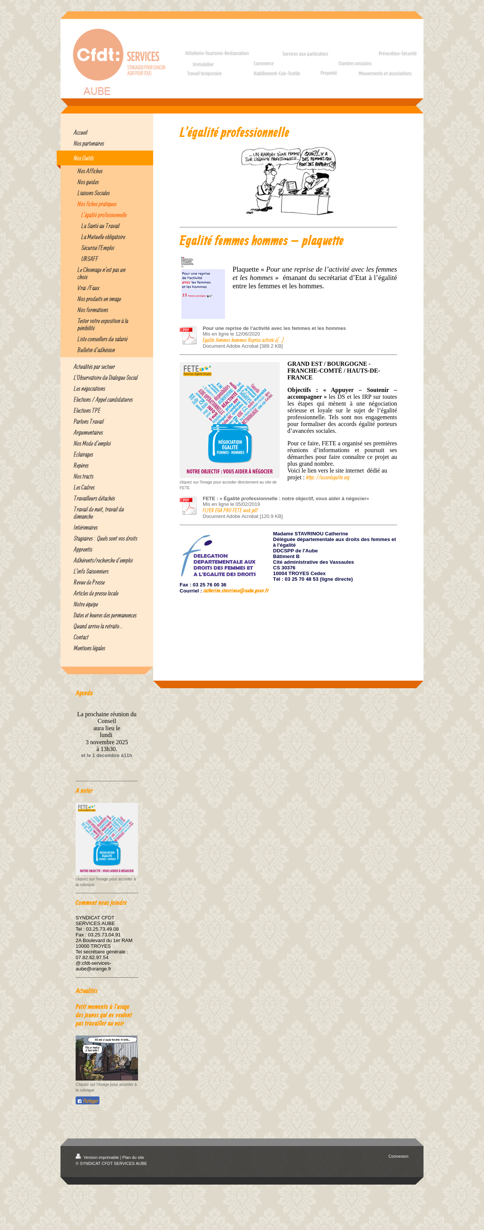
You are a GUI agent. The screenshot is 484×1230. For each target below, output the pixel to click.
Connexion (398, 1156)
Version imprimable (98, 1157)
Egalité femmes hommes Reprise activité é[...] (243, 340)
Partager (87, 1101)
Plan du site (133, 1157)
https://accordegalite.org (327, 477)
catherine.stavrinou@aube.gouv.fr (236, 591)
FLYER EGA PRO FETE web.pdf (230, 510)
